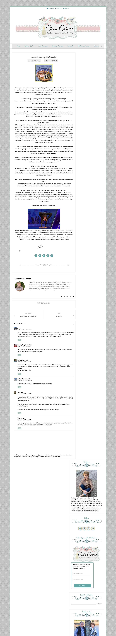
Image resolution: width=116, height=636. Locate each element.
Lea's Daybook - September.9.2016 (57, 562)
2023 (48, 531)
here (23, 147)
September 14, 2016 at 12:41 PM (25, 389)
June (49, 569)
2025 (48, 528)
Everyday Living (84, 317)
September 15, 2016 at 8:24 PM (24, 429)
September (51, 549)
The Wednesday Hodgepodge (55, 561)
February (50, 575)
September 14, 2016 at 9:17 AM (24, 369)
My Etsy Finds (87, 382)
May (49, 570)
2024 (48, 530)
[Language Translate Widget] (22, 529)
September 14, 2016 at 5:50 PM (24, 403)
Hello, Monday (83, 271)
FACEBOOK (58, 8)
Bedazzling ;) (83, 266)
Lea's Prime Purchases (89, 368)
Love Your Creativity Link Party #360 (88, 297)
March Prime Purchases (90, 452)
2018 (48, 540)
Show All (100, 321)
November (51, 546)
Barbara (20, 401)
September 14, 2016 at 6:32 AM (24, 335)
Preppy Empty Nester (24, 352)
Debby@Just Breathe (24, 388)
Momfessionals (84, 264)
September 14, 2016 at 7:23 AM (24, 353)
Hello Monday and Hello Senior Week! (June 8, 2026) (88, 288)
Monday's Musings (57, 46)
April (49, 572)
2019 (48, 538)
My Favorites (51, 559)
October (50, 548)
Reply (19, 347)
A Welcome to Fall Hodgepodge (56, 556)
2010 (48, 587)
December (51, 545)
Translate (24, 531)
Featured (70, 46)
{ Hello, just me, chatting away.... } (88, 303)
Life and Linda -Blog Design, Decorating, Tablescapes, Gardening (88, 294)
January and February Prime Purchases (93, 424)
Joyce (19, 333)
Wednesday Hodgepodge (54, 553)
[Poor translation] (5, 612)
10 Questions (83, 308)
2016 (48, 543)
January (50, 577)
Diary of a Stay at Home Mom (88, 302)
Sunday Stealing (84, 313)
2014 (48, 580)
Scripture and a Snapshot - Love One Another (88, 276)
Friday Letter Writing (89, 466)
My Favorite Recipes (83, 46)
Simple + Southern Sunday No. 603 (89, 318)
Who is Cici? (29, 46)
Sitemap (96, 46)
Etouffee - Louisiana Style (90, 354)
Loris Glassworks (23, 367)
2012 (48, 584)
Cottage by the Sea (85, 307)
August (50, 566)
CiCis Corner (57, 598)
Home (18, 46)
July (49, 567)
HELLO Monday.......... (89, 340)
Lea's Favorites (42, 46)
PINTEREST (66, 8)
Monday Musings (52, 554)
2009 (48, 588)
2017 (48, 541)
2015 (48, 579)
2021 (48, 535)
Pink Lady (82, 286)
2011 (48, 585)
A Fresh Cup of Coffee (86, 274)
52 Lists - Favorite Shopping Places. (57, 558)
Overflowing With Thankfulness (89, 269)
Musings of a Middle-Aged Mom (89, 312)
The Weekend (83, 282)
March (50, 574)
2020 (48, 536)
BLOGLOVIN (50, 8)
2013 (48, 582)
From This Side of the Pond (88, 281)
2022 (48, 533)
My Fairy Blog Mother (62, 599)
